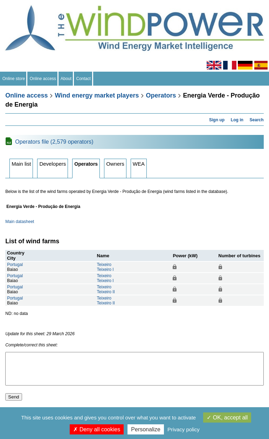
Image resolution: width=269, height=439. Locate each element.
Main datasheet (19, 221)
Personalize (145, 429)
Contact (83, 78)
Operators (161, 95)
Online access (42, 78)
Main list (21, 164)
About (66, 78)
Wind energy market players (97, 95)
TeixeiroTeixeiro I (105, 267)
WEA (139, 164)
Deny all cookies (96, 429)
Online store (13, 78)
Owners (115, 164)
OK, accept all (227, 417)
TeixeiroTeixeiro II (106, 289)
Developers (52, 164)
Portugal (15, 264)
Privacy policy (183, 429)
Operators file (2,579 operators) (54, 142)
